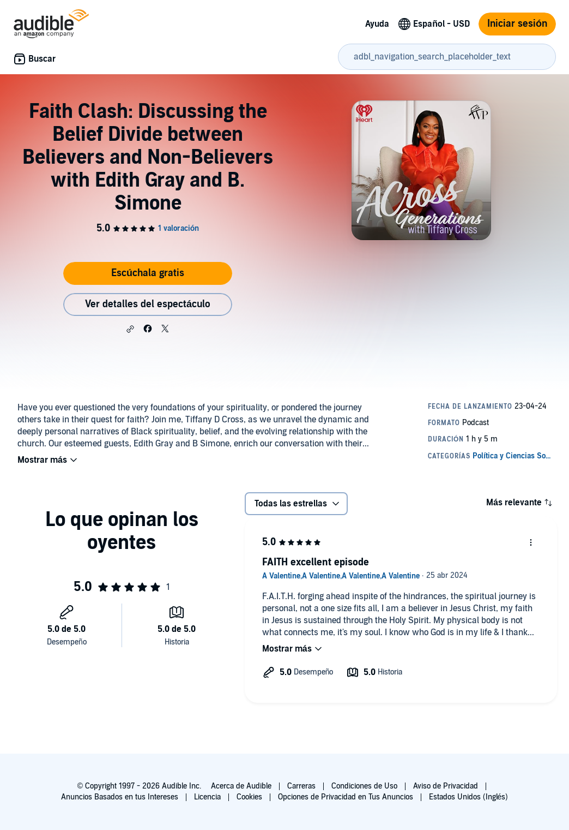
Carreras (301, 786)
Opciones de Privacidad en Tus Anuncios (345, 797)
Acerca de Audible (241, 786)
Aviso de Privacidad (445, 786)
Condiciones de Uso (364, 786)
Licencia (207, 797)
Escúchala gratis (147, 273)
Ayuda (377, 24)
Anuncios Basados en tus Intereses (119, 797)
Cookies (249, 797)
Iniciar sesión (517, 23)
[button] (130, 329)
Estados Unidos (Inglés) (469, 797)
